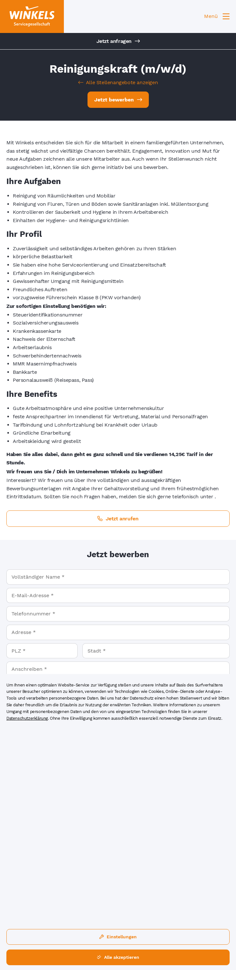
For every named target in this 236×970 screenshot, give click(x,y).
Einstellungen (118, 936)
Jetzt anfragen (118, 41)
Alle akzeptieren (118, 957)
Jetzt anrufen (117, 519)
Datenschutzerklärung (27, 718)
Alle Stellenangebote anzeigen (118, 82)
